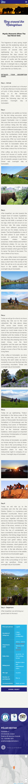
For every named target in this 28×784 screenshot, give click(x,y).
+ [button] (26, 778)
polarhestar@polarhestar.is (9, 741)
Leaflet (15, 783)
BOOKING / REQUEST (14, 689)
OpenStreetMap (20, 783)
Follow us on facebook (14, 748)
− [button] (26, 781)
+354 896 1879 (8, 739)
